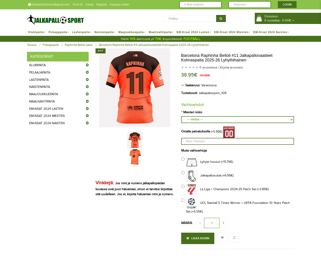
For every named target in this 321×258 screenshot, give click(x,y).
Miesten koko (192, 112)
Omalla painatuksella (195, 131)
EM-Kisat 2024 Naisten (47, 123)
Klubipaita (37, 65)
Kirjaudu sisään (119, 4)
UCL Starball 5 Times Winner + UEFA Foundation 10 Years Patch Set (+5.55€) (235, 205)
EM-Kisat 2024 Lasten (46, 109)
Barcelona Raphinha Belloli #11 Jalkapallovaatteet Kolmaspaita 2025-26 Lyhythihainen (154, 45)
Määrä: (187, 223)
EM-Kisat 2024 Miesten (47, 116)
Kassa (89, 4)
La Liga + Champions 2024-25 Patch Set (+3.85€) (225, 189)
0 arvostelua (208, 67)
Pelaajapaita (51, 45)
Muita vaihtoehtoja (194, 151)
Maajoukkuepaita (43, 94)
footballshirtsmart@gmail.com (49, 4)
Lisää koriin (197, 238)
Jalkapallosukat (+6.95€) (207, 176)
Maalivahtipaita (42, 101)
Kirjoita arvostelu (231, 67)
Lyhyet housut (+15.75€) (207, 162)
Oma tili (78, 4)
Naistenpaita (39, 87)
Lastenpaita (39, 80)
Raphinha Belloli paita (79, 45)
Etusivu (32, 45)
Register (101, 4)
